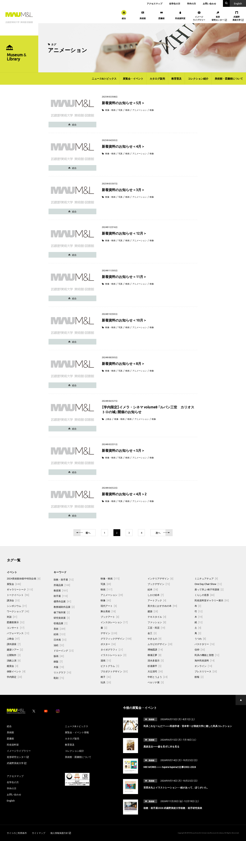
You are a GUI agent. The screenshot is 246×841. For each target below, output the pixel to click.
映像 (152, 109)
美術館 (10, 732)
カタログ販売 (157, 78)
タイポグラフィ (112, 649)
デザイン (109, 633)
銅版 (58, 661)
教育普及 (176, 78)
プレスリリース (206, 671)
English (11, 800)
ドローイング (63, 650)
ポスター (108, 644)
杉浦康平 (154, 666)
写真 (120, 109)
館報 (199, 676)
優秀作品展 (62, 601)
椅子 (106, 676)
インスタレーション (114, 622)
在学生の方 (174, 3)
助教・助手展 (63, 579)
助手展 (61, 596)
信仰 (200, 649)
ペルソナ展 (156, 682)
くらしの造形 (204, 595)
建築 (153, 611)
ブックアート (110, 616)
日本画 (60, 639)
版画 (59, 656)
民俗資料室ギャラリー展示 (212, 600)
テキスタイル (157, 616)
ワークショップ (18, 611)
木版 (59, 667)
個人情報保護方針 (60, 833)
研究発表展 (62, 617)
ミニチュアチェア (206, 578)
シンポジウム (17, 605)
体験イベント (16, 671)
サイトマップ (38, 833)
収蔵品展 (60, 623)
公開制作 (13, 655)
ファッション (157, 622)
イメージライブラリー (19, 750)
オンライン (203, 666)
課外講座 (13, 644)
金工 (152, 633)
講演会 (13, 600)
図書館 (10, 738)
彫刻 (59, 677)
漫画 (106, 660)
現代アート (109, 605)
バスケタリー (204, 644)
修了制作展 (62, 612)
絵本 (153, 589)
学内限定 (14, 676)
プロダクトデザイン (114, 671)
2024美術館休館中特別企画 (23, 578)
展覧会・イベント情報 (77, 732)
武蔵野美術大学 (16, 763)
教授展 (61, 590)
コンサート (15, 627)
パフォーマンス (18, 633)
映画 (127, 109)
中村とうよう (157, 676)
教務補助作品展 (64, 606)
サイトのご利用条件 (17, 833)
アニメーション (139, 109)
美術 (59, 628)
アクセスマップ (154, 3)
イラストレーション (113, 655)
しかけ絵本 (156, 595)
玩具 (106, 682)
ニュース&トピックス (104, 78)
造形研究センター (18, 757)
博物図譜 (155, 649)
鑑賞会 (12, 666)
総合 (9, 726)
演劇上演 (13, 660)
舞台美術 (108, 611)
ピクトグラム (110, 666)
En (238, 3)
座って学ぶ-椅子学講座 (209, 589)
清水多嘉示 (156, 660)
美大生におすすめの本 (162, 605)
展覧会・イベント (133, 78)
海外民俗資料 (204, 660)
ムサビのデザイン (160, 644)
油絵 (59, 645)
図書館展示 (15, 622)
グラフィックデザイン (116, 638)
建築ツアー (15, 649)
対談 (12, 616)
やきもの (154, 638)
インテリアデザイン (160, 578)
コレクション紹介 (198, 78)
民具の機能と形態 (207, 655)
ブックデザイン (159, 584)
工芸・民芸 (156, 627)
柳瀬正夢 (154, 655)
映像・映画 (110, 109)
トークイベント (18, 595)
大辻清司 (155, 671)
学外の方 (191, 3)
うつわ (200, 638)
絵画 (59, 634)
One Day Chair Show (208, 584)
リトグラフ (62, 672)
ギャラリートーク (20, 589)
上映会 (108, 418)
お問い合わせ (209, 3)
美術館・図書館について (229, 78)
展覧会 (14, 584)
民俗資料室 (13, 744)
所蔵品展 (62, 585)
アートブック (157, 600)
